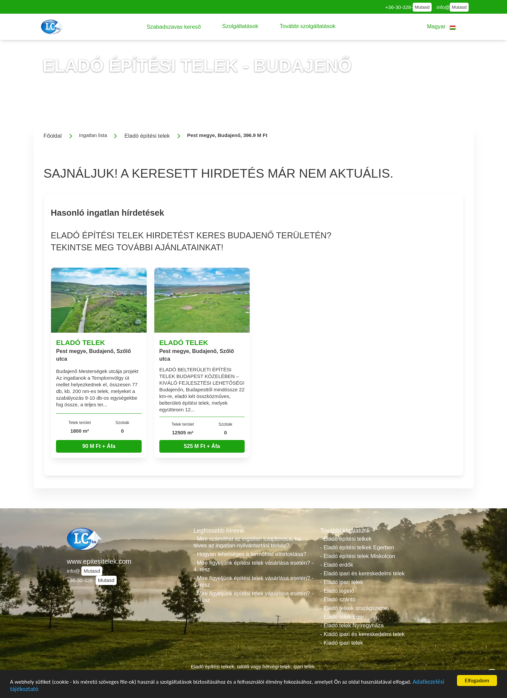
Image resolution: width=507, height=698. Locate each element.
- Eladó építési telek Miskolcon (357, 556)
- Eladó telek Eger (342, 617)
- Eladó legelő (337, 591)
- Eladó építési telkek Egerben (357, 547)
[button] (174, 26)
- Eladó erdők (336, 565)
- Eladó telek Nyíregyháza (352, 625)
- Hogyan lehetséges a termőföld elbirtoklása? (250, 554)
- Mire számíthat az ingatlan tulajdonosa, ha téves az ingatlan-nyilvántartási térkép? (247, 542)
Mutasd (422, 7)
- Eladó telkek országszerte (353, 608)
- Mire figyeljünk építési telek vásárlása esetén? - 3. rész (254, 581)
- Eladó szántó (338, 599)
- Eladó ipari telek (341, 582)
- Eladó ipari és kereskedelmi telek (362, 573)
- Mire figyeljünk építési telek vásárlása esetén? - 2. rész (254, 596)
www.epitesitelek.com (99, 561)
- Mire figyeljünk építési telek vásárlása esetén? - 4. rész (254, 566)
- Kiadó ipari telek (341, 643)
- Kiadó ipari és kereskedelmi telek (362, 634)
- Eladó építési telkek (346, 539)
